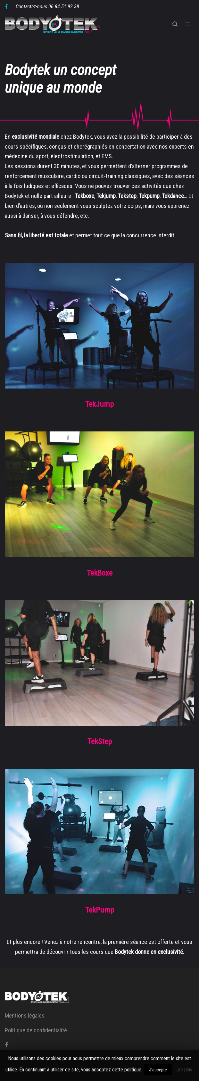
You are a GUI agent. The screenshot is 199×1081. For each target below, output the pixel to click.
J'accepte (158, 1069)
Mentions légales (25, 1015)
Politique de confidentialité (36, 1030)
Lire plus (183, 1070)
